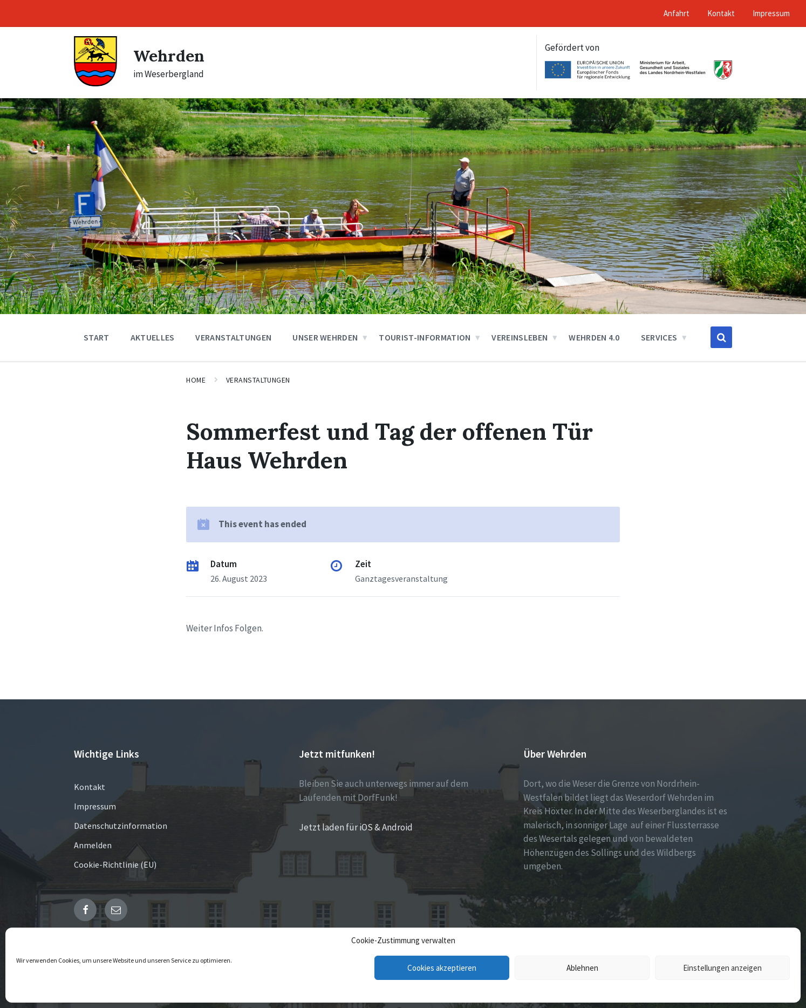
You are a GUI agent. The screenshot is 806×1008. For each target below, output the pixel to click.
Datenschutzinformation (120, 825)
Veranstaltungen (258, 380)
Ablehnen (582, 968)
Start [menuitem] (97, 337)
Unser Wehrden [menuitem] (325, 337)
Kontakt (89, 786)
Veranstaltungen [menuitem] (233, 337)
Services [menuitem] (659, 337)
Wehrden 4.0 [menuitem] (594, 337)
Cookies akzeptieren (441, 968)
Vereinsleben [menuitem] (519, 337)
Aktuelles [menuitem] (153, 337)
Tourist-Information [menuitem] (424, 337)
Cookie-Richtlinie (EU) (115, 864)
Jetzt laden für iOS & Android (356, 827)
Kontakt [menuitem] (721, 13)
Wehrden (168, 55)
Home (196, 380)
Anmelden (93, 845)
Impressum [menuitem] (771, 13)
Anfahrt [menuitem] (676, 13)
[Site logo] (95, 83)
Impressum (95, 806)
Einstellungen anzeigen (722, 968)
